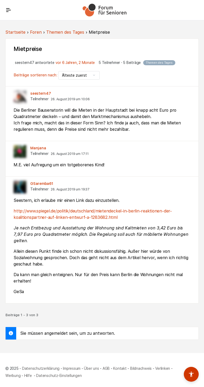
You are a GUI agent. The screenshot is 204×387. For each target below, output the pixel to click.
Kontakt (119, 368)
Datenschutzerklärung (41, 368)
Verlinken (162, 368)
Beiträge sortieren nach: (36, 75)
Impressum (71, 368)
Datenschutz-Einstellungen (59, 375)
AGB (106, 368)
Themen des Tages (65, 32)
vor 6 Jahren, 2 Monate (75, 62)
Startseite (15, 32)
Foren (36, 32)
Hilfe (28, 375)
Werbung (12, 375)
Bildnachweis (141, 368)
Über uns (91, 368)
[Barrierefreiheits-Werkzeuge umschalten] (191, 374)
